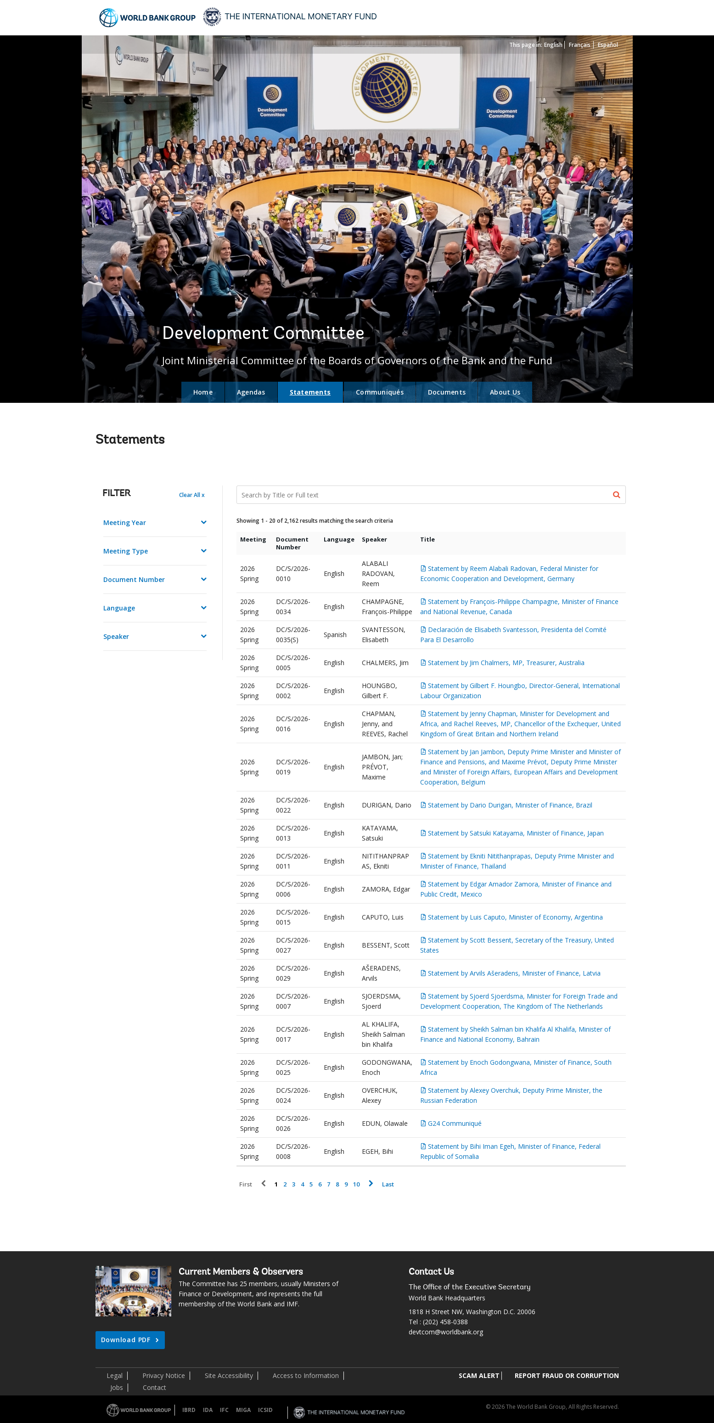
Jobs (116, 1387)
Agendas (251, 392)
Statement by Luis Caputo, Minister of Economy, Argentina (515, 917)
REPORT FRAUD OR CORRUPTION (567, 1375)
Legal (115, 1375)
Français (579, 45)
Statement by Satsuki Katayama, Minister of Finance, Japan (516, 833)
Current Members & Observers (241, 1272)
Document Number (134, 579)
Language (119, 608)
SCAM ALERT (479, 1375)
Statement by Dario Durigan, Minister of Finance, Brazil (510, 805)
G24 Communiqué (455, 1123)
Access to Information (306, 1375)
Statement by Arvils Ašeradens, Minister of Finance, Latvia (514, 973)
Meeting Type (125, 551)
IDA (208, 1410)
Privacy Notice (163, 1375)
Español (608, 45)
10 (356, 1184)
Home (203, 392)
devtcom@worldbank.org (446, 1331)
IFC (224, 1410)
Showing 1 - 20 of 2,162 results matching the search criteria (314, 521)
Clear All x (192, 495)
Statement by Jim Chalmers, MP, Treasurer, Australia (506, 662)
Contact (154, 1387)
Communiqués (380, 392)
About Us (505, 392)
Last (388, 1184)
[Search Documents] (431, 495)
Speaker (116, 636)
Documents (447, 392)
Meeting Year (124, 522)
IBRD (189, 1410)
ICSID (265, 1410)
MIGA (243, 1410)
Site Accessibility (229, 1375)
